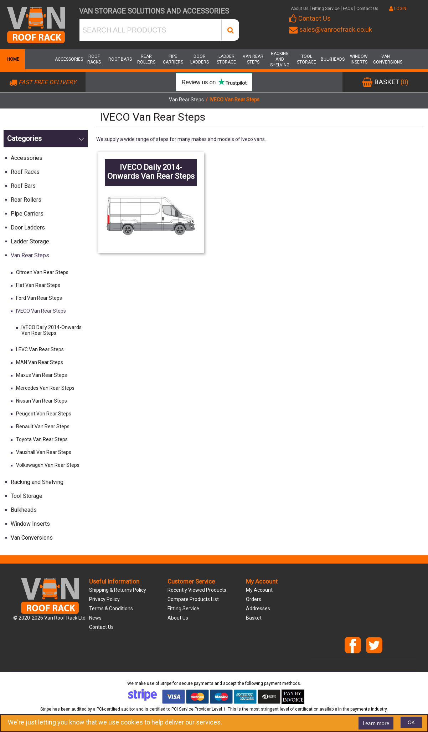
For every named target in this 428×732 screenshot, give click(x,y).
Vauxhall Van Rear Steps (43, 452)
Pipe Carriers (173, 59)
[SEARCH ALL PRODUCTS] (150, 30)
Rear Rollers (146, 59)
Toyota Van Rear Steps (42, 439)
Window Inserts (359, 59)
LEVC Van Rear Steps (40, 349)
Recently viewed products (196, 590)
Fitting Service (326, 8)
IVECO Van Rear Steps (41, 311)
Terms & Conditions (111, 608)
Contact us (101, 627)
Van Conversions (385, 59)
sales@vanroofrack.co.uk (330, 29)
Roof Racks (94, 59)
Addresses (258, 608)
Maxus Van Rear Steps (41, 375)
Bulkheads (333, 59)
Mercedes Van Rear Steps (45, 388)
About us (177, 618)
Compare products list (193, 599)
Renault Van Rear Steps (42, 426)
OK (411, 722)
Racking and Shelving (279, 59)
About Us (300, 8)
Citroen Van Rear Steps (42, 272)
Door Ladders (199, 59)
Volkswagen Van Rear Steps (47, 465)
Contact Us (367, 8)
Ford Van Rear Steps (39, 298)
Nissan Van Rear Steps (41, 401)
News (95, 618)
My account (259, 590)
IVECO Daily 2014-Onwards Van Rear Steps (51, 330)
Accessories (67, 59)
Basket (254, 618)
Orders (253, 599)
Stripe (165, 683)
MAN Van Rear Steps (39, 362)
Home (12, 59)
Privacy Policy (104, 599)
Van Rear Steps (253, 59)
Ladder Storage (226, 59)
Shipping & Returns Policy (117, 590)
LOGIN (397, 8)
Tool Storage (306, 59)
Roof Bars (120, 59)
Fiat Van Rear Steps (38, 285)
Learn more (376, 723)
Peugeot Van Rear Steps (43, 414)
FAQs (348, 8)
